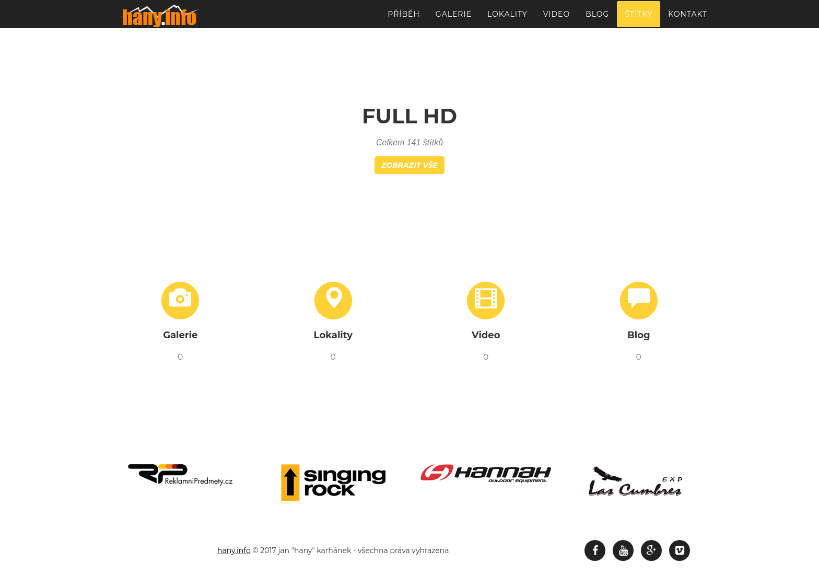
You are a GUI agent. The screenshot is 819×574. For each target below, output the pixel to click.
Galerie (454, 18)
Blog (597, 18)
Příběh (404, 18)
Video (556, 18)
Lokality (507, 18)
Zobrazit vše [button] (409, 165)
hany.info (234, 550)
